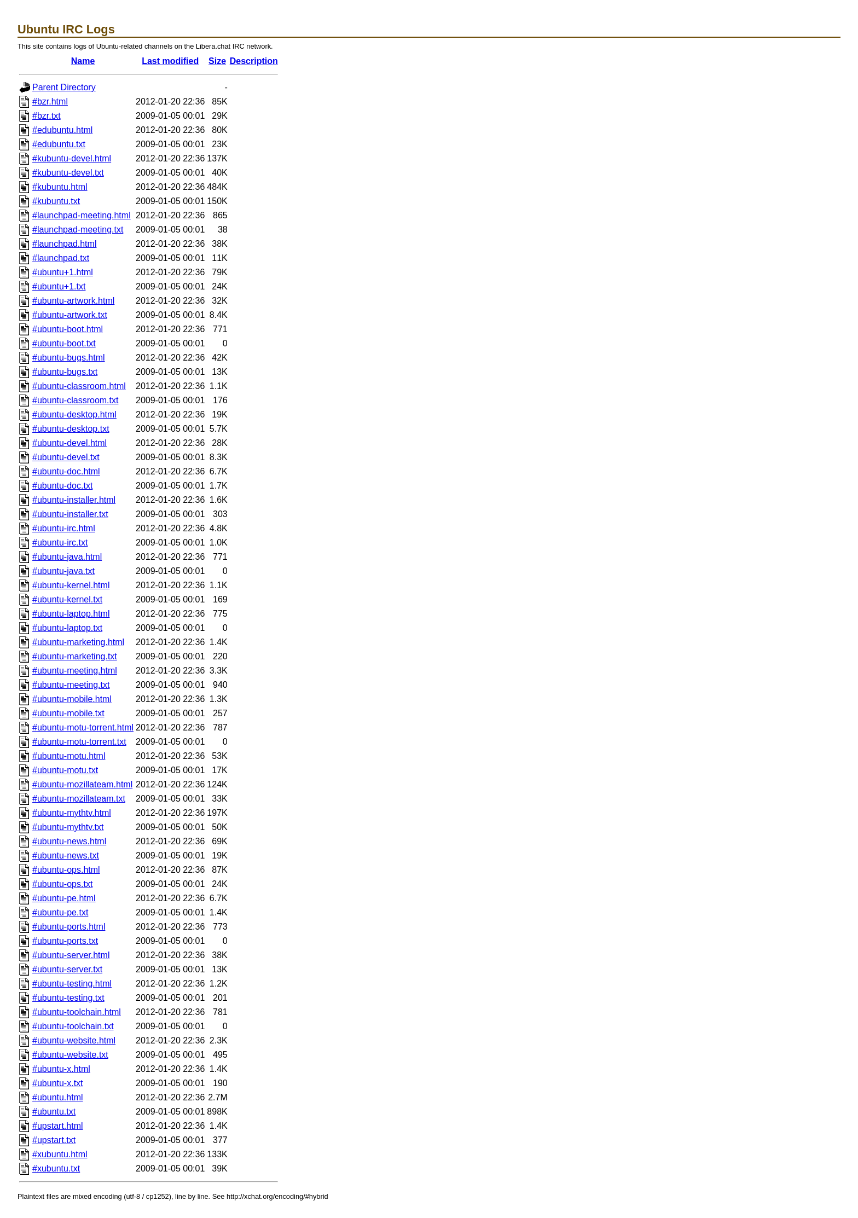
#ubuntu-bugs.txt (64, 371)
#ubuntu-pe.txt (60, 912)
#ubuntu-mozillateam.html (82, 784)
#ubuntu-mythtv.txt (67, 827)
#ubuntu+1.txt (58, 286)
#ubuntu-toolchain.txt (73, 1026)
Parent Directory (64, 87)
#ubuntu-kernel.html (70, 585)
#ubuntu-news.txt (65, 855)
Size (217, 61)
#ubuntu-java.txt (63, 571)
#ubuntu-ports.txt (65, 941)
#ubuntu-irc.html (63, 528)
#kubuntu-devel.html (71, 158)
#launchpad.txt (60, 258)
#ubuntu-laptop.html (70, 613)
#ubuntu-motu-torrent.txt (79, 741)
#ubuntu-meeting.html (74, 670)
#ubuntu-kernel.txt (67, 599)
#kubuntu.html (60, 187)
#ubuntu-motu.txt (65, 770)
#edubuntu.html (62, 130)
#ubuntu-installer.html (73, 499)
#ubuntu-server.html (70, 955)
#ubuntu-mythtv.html (71, 812)
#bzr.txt (46, 115)
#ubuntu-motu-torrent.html (83, 727)
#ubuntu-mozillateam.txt (78, 798)
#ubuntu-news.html (69, 841)
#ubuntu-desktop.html (74, 414)
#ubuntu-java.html (67, 556)
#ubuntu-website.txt (70, 1054)
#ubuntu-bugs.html (68, 357)
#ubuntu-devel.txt (66, 457)
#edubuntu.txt (58, 144)
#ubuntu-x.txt (57, 1083)
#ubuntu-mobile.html (72, 699)
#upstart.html (57, 1125)
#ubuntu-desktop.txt (70, 428)
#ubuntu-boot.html (67, 329)
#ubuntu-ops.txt (62, 884)
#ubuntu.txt (54, 1111)
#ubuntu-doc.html (66, 471)
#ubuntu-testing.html (72, 983)
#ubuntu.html (57, 1097)
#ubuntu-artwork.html (73, 300)
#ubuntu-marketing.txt (74, 656)
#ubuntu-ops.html (66, 869)
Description (254, 61)
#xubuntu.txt (56, 1168)
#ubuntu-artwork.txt (69, 315)
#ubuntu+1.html (62, 272)
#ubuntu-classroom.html (79, 386)
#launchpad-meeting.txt (77, 229)
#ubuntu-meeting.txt (70, 684)
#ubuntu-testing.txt (68, 997)
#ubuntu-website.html (73, 1040)
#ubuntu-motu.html (68, 756)
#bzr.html (50, 101)
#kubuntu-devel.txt (68, 172)
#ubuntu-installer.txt (70, 514)
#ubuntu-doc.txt (62, 485)
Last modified (170, 61)
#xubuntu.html (60, 1154)
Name (83, 61)
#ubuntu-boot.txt (64, 343)
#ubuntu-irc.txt (60, 542)
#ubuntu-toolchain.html (76, 1012)
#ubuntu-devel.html (69, 443)
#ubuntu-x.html (61, 1069)
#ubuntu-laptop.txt (67, 628)
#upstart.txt (54, 1140)
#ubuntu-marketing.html (78, 642)
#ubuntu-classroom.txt (75, 400)
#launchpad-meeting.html (81, 215)
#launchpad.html (64, 243)
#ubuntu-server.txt (67, 969)
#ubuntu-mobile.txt (68, 713)
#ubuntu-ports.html (68, 926)
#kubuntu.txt (56, 201)
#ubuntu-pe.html (64, 898)
